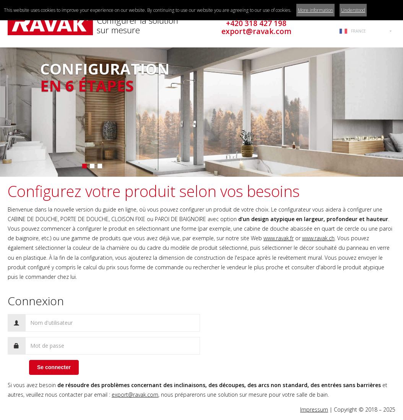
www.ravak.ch (318, 238)
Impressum (314, 409)
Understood (353, 10)
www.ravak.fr (278, 238)
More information (315, 10)
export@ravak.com (135, 394)
